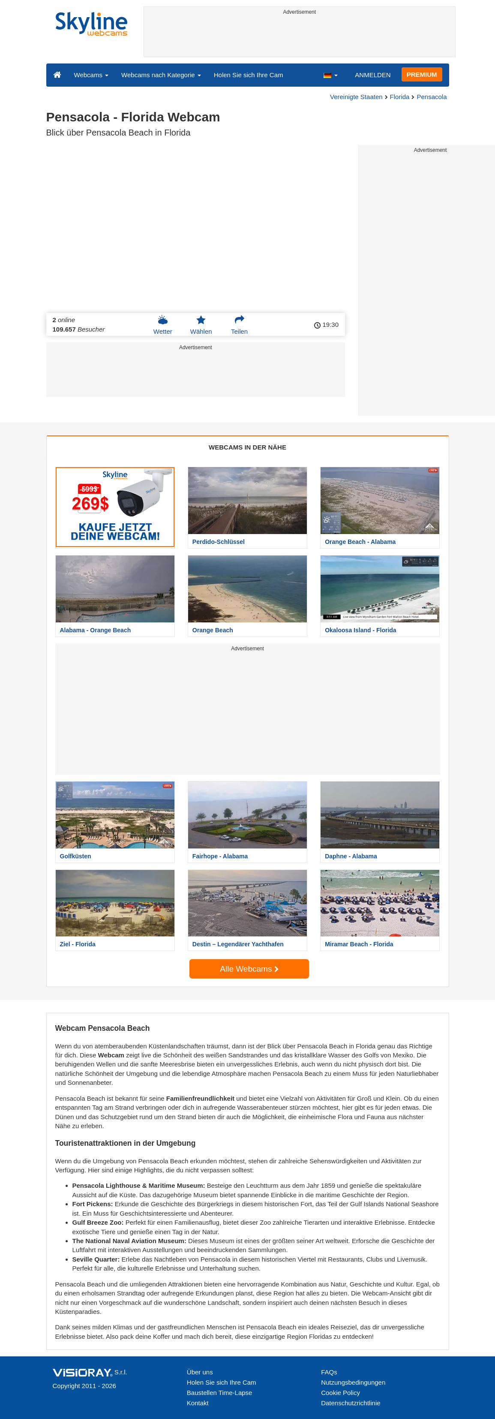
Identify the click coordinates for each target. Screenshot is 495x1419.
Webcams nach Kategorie (161, 74)
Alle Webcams (249, 968)
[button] (330, 74)
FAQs (329, 1372)
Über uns (200, 1372)
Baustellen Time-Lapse (219, 1392)
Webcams (91, 74)
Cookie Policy (340, 1392)
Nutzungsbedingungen (353, 1382)
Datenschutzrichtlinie (350, 1403)
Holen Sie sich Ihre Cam (248, 74)
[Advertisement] (299, 37)
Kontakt (198, 1403)
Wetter (162, 325)
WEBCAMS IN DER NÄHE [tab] (247, 447)
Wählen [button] (201, 325)
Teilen (239, 325)
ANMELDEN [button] (372, 74)
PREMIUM (422, 74)
